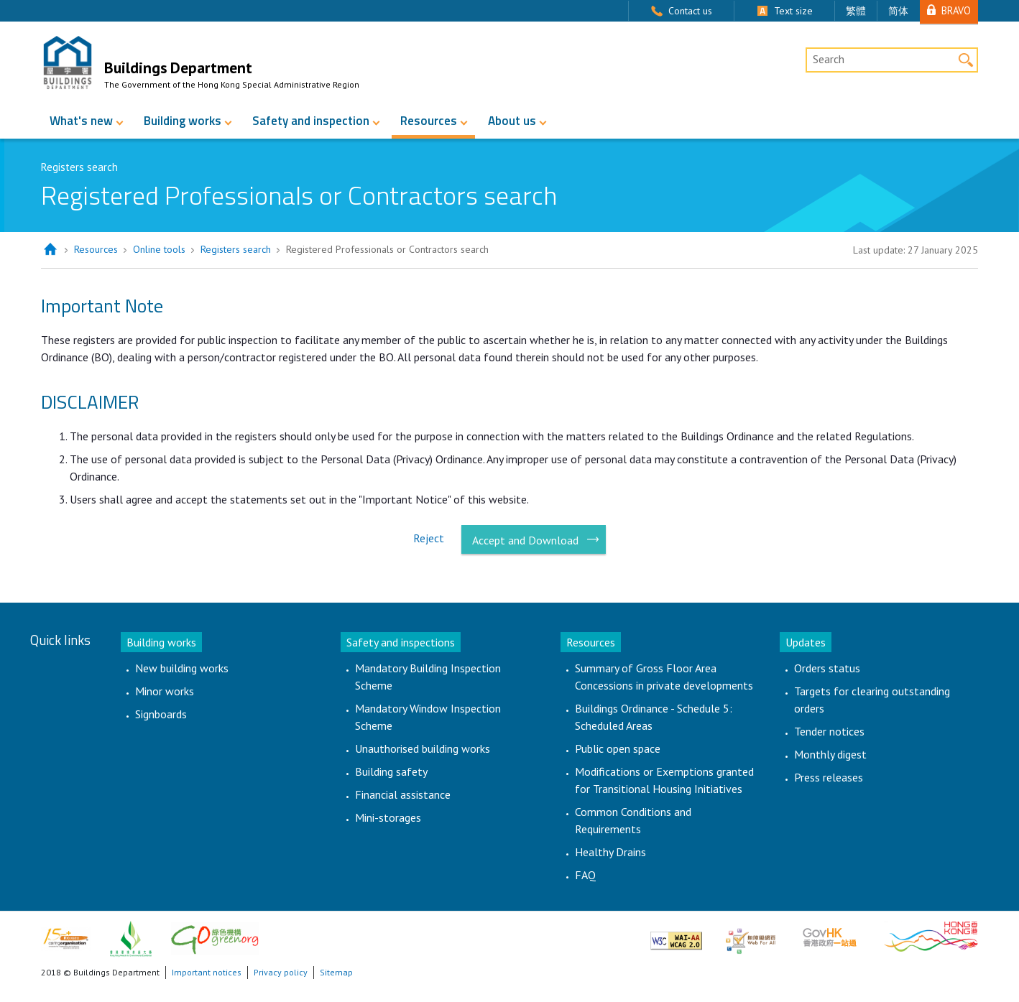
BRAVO (956, 10)
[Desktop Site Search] (892, 60)
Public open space (617, 748)
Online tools (159, 249)
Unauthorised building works (422, 748)
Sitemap (336, 972)
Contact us (690, 10)
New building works (182, 668)
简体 (898, 10)
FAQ (585, 875)
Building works (182, 120)
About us (512, 120)
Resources (428, 120)
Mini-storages (388, 817)
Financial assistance (403, 794)
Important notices (206, 972)
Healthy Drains (610, 852)
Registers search (235, 249)
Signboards (161, 714)
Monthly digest (830, 754)
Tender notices (829, 731)
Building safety (391, 771)
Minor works (164, 691)
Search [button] (965, 60)
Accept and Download (525, 540)
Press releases (828, 777)
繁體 (856, 10)
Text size (793, 10)
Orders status (827, 668)
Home (50, 249)
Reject (428, 538)
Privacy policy (281, 972)
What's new (81, 120)
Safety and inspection (310, 120)
